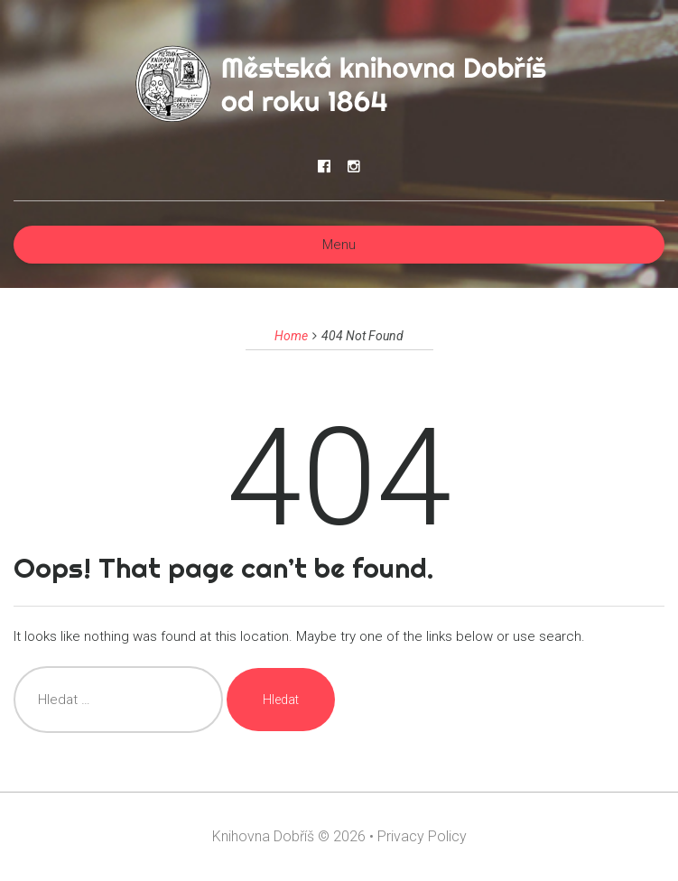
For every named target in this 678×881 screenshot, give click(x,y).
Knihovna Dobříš (263, 836)
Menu (339, 244)
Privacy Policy (422, 836)
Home (291, 336)
